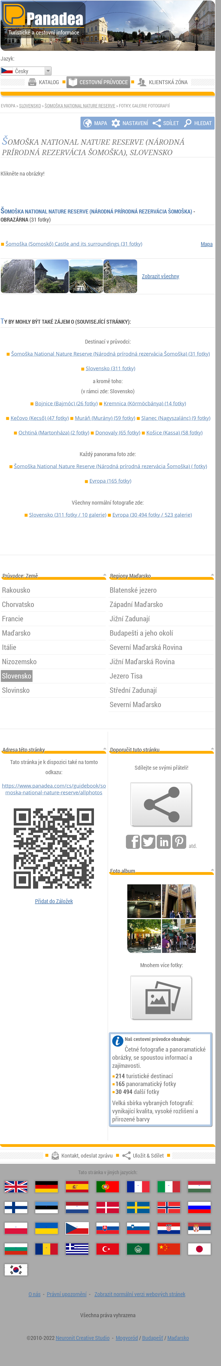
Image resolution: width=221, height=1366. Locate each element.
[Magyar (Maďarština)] (199, 1187)
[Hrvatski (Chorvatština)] (169, 1228)
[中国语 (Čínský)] (169, 1249)
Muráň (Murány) (105, 418)
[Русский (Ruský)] (199, 1207)
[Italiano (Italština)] (169, 1187)
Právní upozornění (67, 1294)
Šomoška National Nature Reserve (80, 106)
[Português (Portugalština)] (107, 1187)
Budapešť (152, 1338)
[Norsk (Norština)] (169, 1207)
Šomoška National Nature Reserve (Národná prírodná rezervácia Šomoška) (96, 211)
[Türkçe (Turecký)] (107, 1249)
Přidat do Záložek (54, 901)
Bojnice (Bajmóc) (66, 403)
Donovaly (117, 432)
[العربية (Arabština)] (138, 1249)
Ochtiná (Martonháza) (54, 432)
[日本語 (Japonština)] (199, 1249)
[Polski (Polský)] (16, 1228)
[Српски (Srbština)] (199, 1228)
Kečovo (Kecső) (40, 418)
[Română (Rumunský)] (46, 1249)
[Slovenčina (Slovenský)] (107, 1228)
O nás (35, 1294)
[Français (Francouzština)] (138, 1187)
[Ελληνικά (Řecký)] (77, 1249)
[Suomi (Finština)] (16, 1207)
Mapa (207, 244)
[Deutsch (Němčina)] (46, 1187)
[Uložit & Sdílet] (161, 805)
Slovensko (30, 106)
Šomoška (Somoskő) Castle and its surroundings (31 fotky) (74, 243)
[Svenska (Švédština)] (138, 1207)
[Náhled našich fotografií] (161, 998)
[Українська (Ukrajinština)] (46, 1228)
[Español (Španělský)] (77, 1187)
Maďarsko (178, 1338)
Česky (21, 71)
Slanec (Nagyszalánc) (175, 418)
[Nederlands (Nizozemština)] (77, 1207)
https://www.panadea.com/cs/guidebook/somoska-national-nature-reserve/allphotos (54, 789)
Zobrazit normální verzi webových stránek (140, 1294)
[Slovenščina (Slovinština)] (138, 1228)
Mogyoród (127, 1338)
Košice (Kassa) (174, 432)
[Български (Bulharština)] (16, 1249)
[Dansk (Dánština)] (107, 1207)
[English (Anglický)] (16, 1187)
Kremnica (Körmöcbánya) (145, 403)
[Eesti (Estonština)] (46, 1207)
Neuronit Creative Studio (83, 1338)
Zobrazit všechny (160, 276)
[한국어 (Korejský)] (16, 1270)
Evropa (110, 480)
